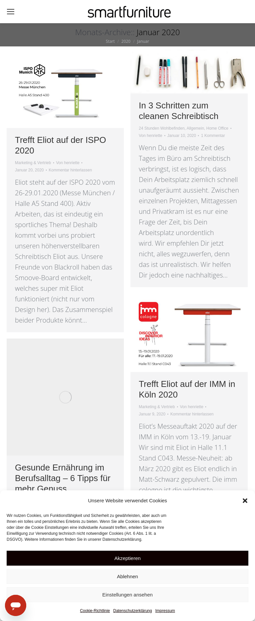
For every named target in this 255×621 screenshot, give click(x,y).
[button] (245, 500)
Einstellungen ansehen (127, 594)
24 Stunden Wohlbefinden (162, 128)
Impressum (165, 610)
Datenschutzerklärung (132, 610)
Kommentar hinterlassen (70, 170)
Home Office (217, 128)
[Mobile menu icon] (11, 12)
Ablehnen (127, 576)
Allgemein (195, 128)
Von (68, 162)
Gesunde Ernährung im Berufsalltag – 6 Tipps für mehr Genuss (63, 478)
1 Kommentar (213, 135)
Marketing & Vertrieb (33, 162)
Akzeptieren (127, 558)
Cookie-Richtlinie (95, 610)
